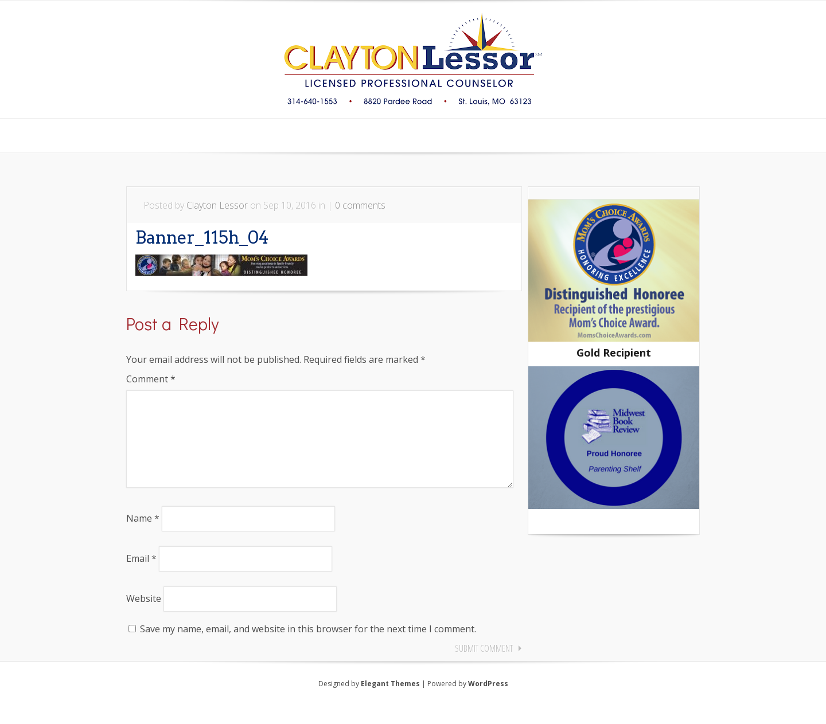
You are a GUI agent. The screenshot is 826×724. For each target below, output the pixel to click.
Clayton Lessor (217, 205)
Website (143, 616)
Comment (151, 379)
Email (141, 576)
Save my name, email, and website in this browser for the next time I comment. (308, 647)
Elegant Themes (390, 702)
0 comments (360, 205)
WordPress (488, 702)
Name (142, 536)
